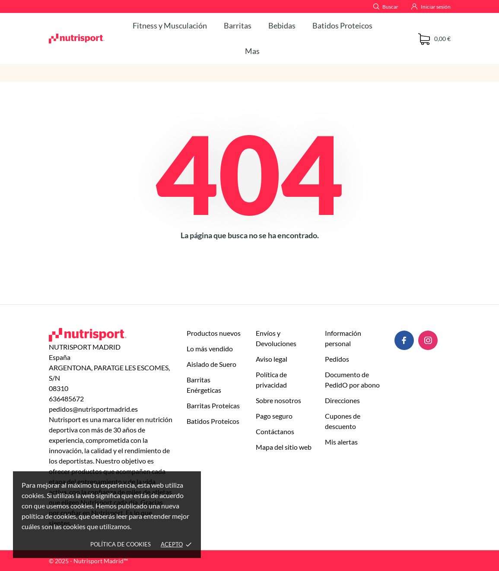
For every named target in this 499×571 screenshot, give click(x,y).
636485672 (66, 398)
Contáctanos (275, 431)
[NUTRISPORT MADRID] (77, 39)
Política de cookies (120, 544)
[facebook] (404, 340)
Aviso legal (271, 359)
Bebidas (282, 25)
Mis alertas (341, 442)
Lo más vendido (210, 348)
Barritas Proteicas (213, 405)
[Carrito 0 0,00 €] (434, 39)
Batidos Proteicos (342, 25)
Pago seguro (274, 416)
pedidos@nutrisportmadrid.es (93, 409)
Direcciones (342, 400)
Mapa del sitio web (283, 447)
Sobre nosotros (278, 400)
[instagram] (428, 340)
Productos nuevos (214, 333)
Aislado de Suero (211, 364)
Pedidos (337, 359)
